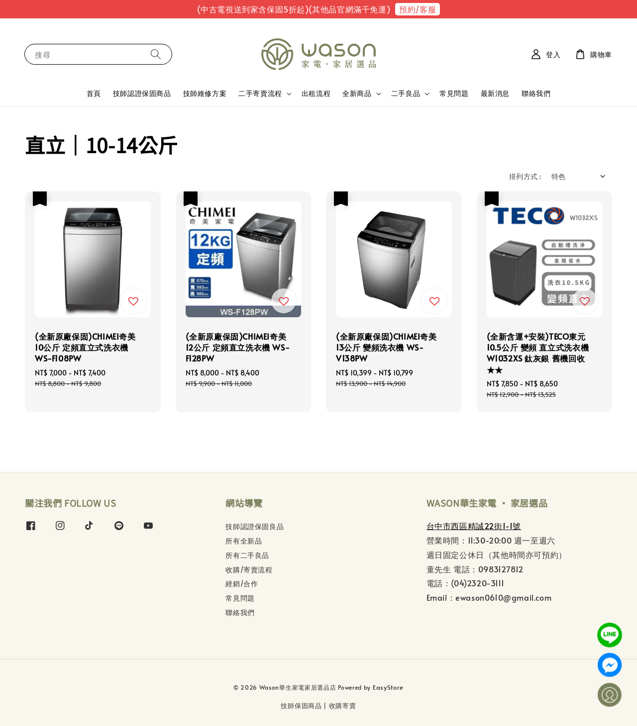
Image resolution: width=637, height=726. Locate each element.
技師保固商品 (301, 705)
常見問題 (453, 93)
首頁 (94, 93)
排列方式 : (525, 176)
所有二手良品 (247, 555)
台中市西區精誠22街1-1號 (473, 525)
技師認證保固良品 (254, 526)
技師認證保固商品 (142, 93)
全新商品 (356, 93)
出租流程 (316, 93)
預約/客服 (417, 8)
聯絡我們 (536, 93)
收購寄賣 (342, 705)
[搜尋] (156, 54)
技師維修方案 (205, 93)
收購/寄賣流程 (248, 569)
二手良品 (405, 93)
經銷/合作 (241, 583)
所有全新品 (243, 540)
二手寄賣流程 (260, 93)
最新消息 (495, 93)
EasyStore (388, 687)
